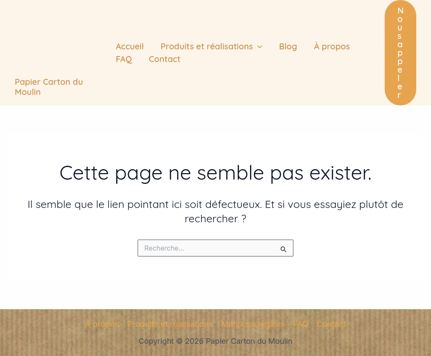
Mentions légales (253, 324)
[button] (400, 52)
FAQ (124, 59)
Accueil (130, 46)
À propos (332, 46)
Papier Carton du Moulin (49, 86)
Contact (165, 59)
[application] (257, 46)
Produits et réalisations (211, 46)
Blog (288, 46)
